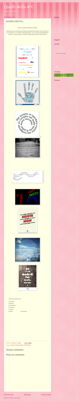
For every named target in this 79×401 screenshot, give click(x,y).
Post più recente (9, 394)
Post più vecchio (46, 394)
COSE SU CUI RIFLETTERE (16, 345)
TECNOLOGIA (27, 345)
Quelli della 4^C (19, 6)
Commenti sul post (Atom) (14, 397)
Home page (27, 394)
